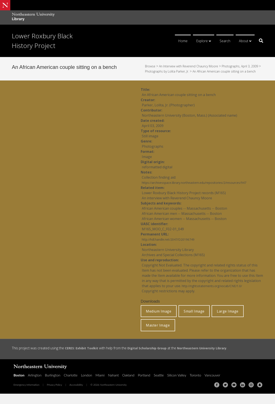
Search (225, 41)
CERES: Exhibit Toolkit (83, 358)
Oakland (128, 385)
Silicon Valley (176, 385)
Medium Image (158, 321)
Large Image (227, 321)
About (243, 41)
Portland (144, 385)
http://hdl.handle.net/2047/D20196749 (172, 249)
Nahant (113, 385)
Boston (19, 385)
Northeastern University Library (213, 358)
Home (183, 41)
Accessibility (76, 395)
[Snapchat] (259, 395)
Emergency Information (26, 395)
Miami (100, 385)
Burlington (52, 385)
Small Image (194, 321)
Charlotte (71, 385)
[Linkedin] (242, 395)
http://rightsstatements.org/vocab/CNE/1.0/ (217, 296)
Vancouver (212, 385)
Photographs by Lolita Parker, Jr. (180, 71)
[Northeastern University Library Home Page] (33, 17)
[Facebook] (216, 395)
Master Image (158, 335)
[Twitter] (225, 395)
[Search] (259, 41)
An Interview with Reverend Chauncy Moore (194, 66)
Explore (202, 41)
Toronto (195, 385)
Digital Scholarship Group (153, 358)
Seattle (159, 385)
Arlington (34, 385)
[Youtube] (234, 395)
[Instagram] (251, 395)
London (86, 385)
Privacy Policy (54, 395)
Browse (151, 66)
